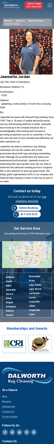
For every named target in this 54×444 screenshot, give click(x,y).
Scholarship (8, 406)
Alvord (9, 294)
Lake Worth (35, 289)
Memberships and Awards (27, 328)
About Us (20, 21)
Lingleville (34, 310)
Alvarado (11, 289)
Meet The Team (36, 21)
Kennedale (34, 276)
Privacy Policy (10, 416)
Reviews (6, 401)
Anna (8, 298)
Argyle (9, 302)
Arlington (11, 306)
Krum (32, 280)
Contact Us (8, 411)
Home (8, 21)
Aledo (9, 281)
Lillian (32, 306)
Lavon (32, 297)
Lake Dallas (35, 284)
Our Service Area (27, 228)
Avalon (9, 315)
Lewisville (34, 301)
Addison (10, 277)
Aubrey (10, 310)
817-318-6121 (34, 6)
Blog (4, 396)
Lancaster (34, 293)
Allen (8, 285)
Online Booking (25, 208)
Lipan (32, 314)
